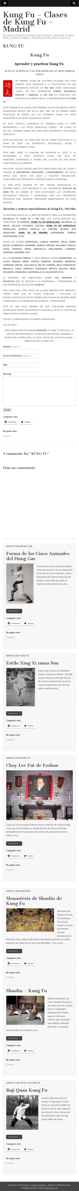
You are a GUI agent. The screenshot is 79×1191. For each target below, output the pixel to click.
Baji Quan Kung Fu (26, 1090)
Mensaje (7, 374)
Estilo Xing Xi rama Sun (32, 663)
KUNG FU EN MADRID (33, 232)
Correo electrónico (17, 356)
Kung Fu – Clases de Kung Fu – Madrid (35, 22)
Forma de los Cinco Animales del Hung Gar (37, 556)
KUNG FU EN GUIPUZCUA (60, 225)
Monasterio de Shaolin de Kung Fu (34, 901)
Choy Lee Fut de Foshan (32, 765)
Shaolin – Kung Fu (26, 990)
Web (5, 365)
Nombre (12, 346)
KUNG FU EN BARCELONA (46, 222)
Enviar (7, 410)
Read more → (14, 611)
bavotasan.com (52, 1188)
